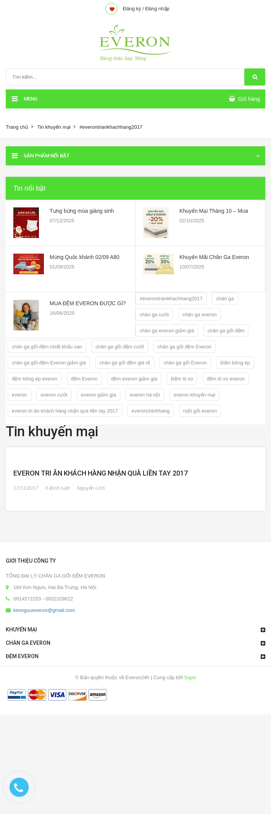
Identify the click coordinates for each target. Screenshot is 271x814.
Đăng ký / (133, 8)
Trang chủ (17, 127)
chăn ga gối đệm (226, 330)
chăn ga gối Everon (185, 363)
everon (19, 395)
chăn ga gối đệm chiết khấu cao (47, 347)
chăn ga (225, 298)
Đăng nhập (157, 8)
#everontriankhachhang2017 (171, 298)
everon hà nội (145, 395)
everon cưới (53, 395)
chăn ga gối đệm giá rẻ (125, 363)
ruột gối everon (200, 411)
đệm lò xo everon (226, 379)
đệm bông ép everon (34, 379)
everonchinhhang (150, 411)
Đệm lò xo (182, 379)
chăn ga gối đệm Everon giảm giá (49, 363)
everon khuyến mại (194, 395)
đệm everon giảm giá (134, 379)
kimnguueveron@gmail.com (44, 710)
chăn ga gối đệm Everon (184, 347)
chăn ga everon (199, 314)
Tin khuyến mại (53, 127)
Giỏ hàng (249, 99)
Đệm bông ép (235, 363)
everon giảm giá (98, 395)
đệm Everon (84, 379)
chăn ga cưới (154, 314)
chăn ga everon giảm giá (167, 330)
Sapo (190, 777)
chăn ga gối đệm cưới (119, 347)
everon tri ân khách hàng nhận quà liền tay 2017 (65, 411)
